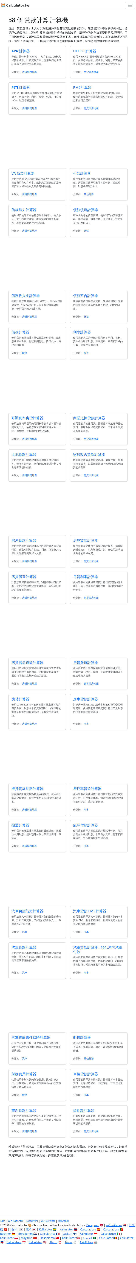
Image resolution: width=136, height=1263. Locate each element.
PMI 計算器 (82, 87)
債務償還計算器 (85, 209)
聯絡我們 (32, 1221)
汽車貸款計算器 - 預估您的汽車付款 (97, 949)
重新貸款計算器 (24, 1110)
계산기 (14, 1229)
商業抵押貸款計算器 (89, 418)
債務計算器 (20, 332)
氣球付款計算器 (85, 825)
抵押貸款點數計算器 (27, 788)
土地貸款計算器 (24, 454)
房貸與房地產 (29, 72)
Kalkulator (66, 1229)
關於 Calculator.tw (11, 1221)
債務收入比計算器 (26, 295)
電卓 (29, 1229)
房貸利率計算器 (85, 576)
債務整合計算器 (85, 295)
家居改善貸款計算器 (89, 454)
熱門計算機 (48, 1221)
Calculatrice (47, 1234)
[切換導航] (130, 5)
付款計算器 (82, 173)
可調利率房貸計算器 (27, 418)
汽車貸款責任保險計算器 (31, 1037)
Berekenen (25, 1234)
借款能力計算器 (24, 209)
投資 (86, 353)
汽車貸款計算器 (24, 947)
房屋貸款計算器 (24, 540)
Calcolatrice (108, 1234)
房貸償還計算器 (24, 576)
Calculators (14, 1242)
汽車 (86, 723)
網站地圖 (63, 1221)
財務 (86, 230)
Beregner (92, 1225)
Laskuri (67, 1234)
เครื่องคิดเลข (114, 1225)
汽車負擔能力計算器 (27, 911)
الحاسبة (87, 1238)
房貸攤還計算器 (85, 662)
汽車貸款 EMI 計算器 (89, 911)
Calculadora (88, 1229)
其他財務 (89, 194)
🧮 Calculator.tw (15, 5)
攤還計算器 (20, 825)
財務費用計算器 (24, 1074)
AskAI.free (86, 1242)
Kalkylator (45, 1229)
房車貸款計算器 (85, 699)
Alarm (53, 1242)
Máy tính (27, 1238)
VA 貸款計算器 (23, 173)
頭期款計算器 (83, 1110)
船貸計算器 (82, 1037)
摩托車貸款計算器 (87, 788)
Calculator (106, 1238)
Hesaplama (47, 1238)
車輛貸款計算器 (85, 1074)
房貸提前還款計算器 (27, 662)
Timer (68, 1242)
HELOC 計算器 (84, 51)
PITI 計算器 (21, 87)
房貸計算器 (20, 699)
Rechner (5, 1234)
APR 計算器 (21, 51)
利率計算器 (82, 332)
